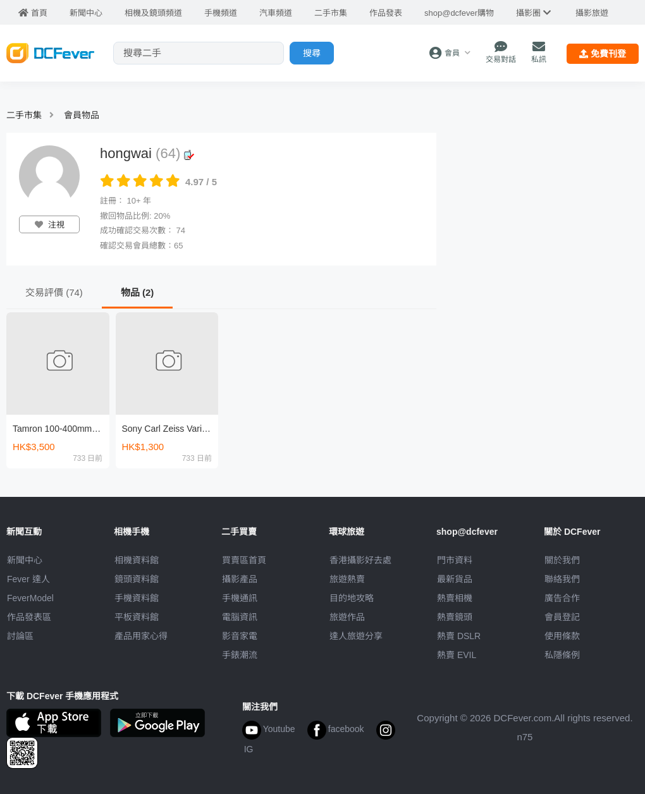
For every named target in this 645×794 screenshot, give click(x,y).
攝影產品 (239, 579)
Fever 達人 (28, 579)
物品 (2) (137, 292)
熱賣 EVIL (456, 655)
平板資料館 (136, 617)
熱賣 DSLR (459, 636)
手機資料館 (136, 598)
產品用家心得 (141, 636)
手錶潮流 (239, 655)
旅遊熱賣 (347, 579)
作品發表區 (29, 617)
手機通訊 (239, 598)
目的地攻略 (351, 598)
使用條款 (562, 636)
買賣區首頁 (244, 560)
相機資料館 (136, 560)
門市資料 (454, 560)
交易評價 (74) (54, 292)
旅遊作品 (347, 617)
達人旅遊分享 (356, 636)
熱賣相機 (454, 598)
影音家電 (239, 636)
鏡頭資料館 (136, 579)
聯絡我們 (562, 579)
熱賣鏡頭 (454, 617)
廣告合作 (562, 598)
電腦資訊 (239, 617)
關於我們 (562, 560)
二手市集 (24, 115)
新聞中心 (24, 560)
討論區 (20, 636)
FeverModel (30, 598)
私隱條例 (562, 655)
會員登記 (562, 617)
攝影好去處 (360, 560)
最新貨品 (454, 579)
